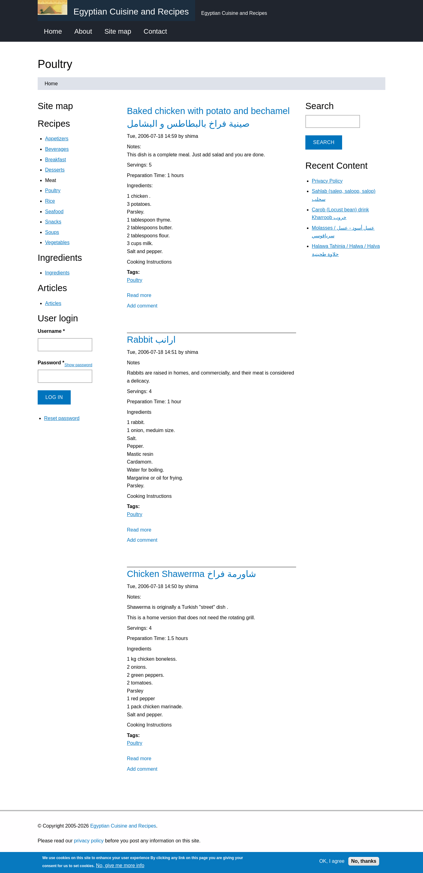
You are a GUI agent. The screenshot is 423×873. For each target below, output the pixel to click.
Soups (52, 232)
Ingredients (57, 272)
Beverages (57, 149)
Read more (139, 295)
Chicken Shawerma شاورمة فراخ (191, 574)
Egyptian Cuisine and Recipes (123, 826)
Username (51, 331)
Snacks (53, 221)
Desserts (55, 169)
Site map (117, 31)
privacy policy (88, 840)
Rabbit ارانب (151, 340)
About (83, 31)
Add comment (142, 305)
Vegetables (57, 242)
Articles (53, 303)
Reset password (62, 418)
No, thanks (363, 861)
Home (53, 31)
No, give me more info (120, 865)
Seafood (54, 211)
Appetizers (57, 138)
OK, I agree (332, 861)
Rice (50, 201)
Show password (78, 364)
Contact (155, 31)
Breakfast (55, 159)
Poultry (134, 280)
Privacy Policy (327, 181)
